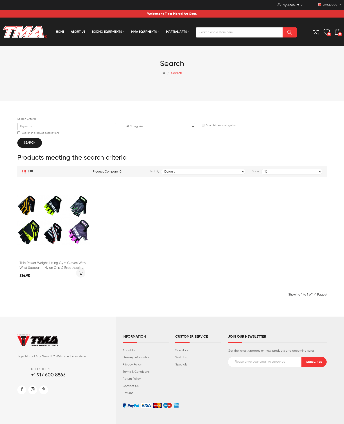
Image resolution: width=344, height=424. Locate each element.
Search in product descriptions (38, 132)
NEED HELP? (40, 369)
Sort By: (154, 171)
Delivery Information (136, 357)
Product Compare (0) (107, 171)
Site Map (181, 350)
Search (176, 73)
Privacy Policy (132, 364)
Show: (256, 171)
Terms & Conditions (136, 371)
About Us (129, 350)
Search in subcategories (219, 125)
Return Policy (132, 378)
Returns (128, 393)
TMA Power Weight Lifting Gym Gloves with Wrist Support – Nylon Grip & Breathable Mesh (53, 265)
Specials (181, 364)
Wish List (181, 357)
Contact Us (130, 386)
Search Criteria (26, 119)
